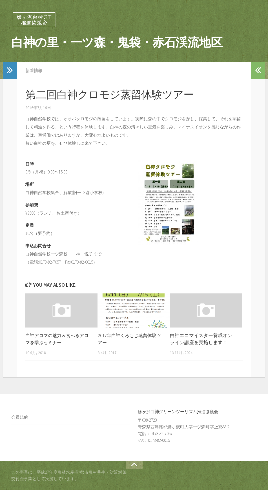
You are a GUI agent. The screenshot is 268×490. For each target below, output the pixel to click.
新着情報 (34, 70)
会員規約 (19, 417)
